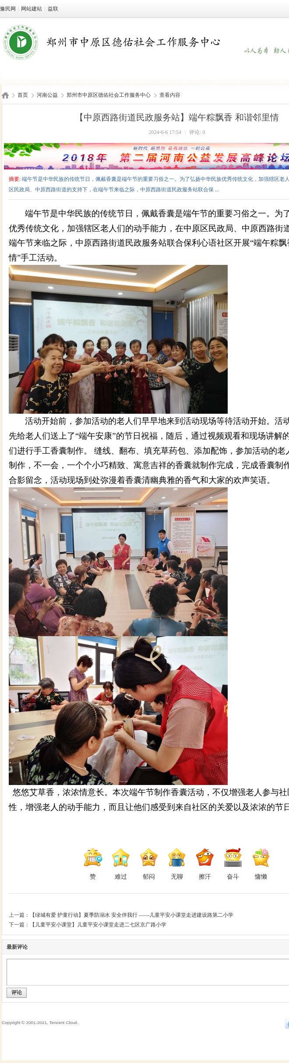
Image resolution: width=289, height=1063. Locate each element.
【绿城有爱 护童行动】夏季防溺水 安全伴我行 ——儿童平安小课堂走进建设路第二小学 (131, 915)
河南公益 (47, 95)
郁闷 (149, 864)
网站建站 (31, 9)
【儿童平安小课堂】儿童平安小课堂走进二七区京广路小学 (98, 925)
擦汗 (205, 864)
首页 (23, 95)
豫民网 (8, 9)
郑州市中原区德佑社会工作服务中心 (109, 95)
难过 (120, 864)
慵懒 (261, 864)
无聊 (177, 864)
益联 (53, 9)
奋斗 (233, 864)
